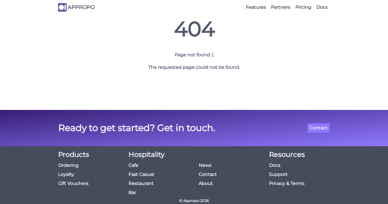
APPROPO (81, 7)
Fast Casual (141, 174)
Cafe (133, 165)
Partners (280, 7)
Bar (132, 192)
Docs (322, 7)
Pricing (303, 7)
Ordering (68, 165)
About (206, 183)
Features (256, 7)
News (205, 165)
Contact (318, 128)
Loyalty (66, 174)
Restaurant (141, 183)
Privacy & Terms (286, 183)
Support (278, 174)
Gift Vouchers (73, 183)
